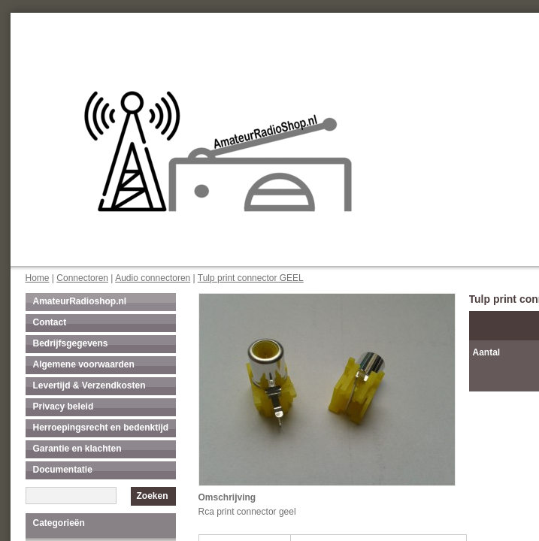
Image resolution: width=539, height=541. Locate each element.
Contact (50, 322)
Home (38, 278)
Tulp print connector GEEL (251, 278)
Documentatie (62, 469)
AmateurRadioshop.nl (80, 301)
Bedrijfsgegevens (70, 343)
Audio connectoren (152, 278)
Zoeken (152, 496)
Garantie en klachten (77, 448)
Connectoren (82, 278)
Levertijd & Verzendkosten (89, 385)
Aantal (487, 352)
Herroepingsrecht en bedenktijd (101, 427)
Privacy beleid (63, 406)
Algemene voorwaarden (84, 364)
